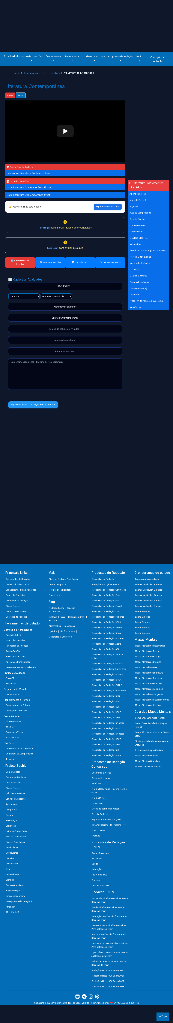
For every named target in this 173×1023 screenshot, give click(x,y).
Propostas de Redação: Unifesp (107, 674)
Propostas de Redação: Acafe (106, 644)
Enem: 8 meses (142, 617)
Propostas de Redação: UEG (106, 696)
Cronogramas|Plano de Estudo (21, 590)
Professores (12, 864)
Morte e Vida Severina (140, 257)
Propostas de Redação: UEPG (106, 712)
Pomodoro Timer (14, 732)
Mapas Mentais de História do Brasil (152, 700)
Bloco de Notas (13, 721)
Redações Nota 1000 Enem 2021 (108, 976)
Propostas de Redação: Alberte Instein (107, 656)
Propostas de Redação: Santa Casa (109, 669)
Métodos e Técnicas (15, 793)
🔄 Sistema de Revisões (50, 262)
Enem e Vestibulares (16, 777)
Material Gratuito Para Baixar (63, 579)
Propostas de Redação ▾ (120, 58)
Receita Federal (100, 814)
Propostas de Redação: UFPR (106, 718)
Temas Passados (100, 853)
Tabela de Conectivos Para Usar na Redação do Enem (108, 963)
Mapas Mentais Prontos (146, 756)
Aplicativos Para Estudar (18, 662)
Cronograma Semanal (16, 710)
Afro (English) (12, 912)
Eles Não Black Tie (138, 238)
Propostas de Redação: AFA (105, 649)
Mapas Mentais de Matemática (150, 646)
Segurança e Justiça (101, 773)
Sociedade (97, 858)
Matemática (55, 626)
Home (16, 73)
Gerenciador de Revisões (18, 579)
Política (96, 880)
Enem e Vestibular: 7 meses (148, 595)
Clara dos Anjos (137, 225)
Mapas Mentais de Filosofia (148, 683)
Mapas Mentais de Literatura (149, 673)
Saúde (95, 864)
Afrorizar (10, 907)
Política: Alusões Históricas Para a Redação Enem (108, 936)
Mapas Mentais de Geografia (149, 694)
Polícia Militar (98, 798)
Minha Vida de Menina (139, 263)
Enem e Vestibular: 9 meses (148, 584)
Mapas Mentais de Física (147, 651)
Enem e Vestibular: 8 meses (148, 590)
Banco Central (99, 830)
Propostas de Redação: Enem (106, 595)
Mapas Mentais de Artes (146, 667)
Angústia (133, 206)
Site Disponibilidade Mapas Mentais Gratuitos (151, 743)
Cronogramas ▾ (53, 58)
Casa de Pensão (137, 219)
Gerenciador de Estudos (17, 584)
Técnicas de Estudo (15, 657)
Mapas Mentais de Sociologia (149, 689)
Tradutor (10, 759)
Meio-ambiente (99, 875)
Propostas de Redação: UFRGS (107, 628)
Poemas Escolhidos (139, 282)
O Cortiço (134, 269)
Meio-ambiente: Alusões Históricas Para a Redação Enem (108, 927)
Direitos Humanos (101, 778)
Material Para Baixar (16, 611)
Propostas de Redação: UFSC (106, 728)
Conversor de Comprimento (19, 754)
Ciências (10, 880)
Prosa (20, 95)
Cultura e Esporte (100, 885)
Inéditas (96, 836)
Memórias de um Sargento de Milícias (147, 250)
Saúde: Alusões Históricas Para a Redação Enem (107, 909)
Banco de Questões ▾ (32, 58)
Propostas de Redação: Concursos (109, 590)
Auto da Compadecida (140, 213)
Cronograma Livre (34, 73)
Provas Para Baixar (15, 842)
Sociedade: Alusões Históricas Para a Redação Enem (109, 900)
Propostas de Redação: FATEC (107, 685)
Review (9, 815)
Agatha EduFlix (13, 635)
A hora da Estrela (137, 194)
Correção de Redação (157, 59)
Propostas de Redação (17, 601)
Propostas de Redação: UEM (106, 701)
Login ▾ (139, 58)
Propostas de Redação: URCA (106, 680)
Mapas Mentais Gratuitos (147, 761)
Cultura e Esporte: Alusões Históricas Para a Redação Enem (109, 945)
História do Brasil (77, 617)
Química (53, 631)
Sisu (8, 869)
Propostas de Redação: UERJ (106, 622)
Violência (96, 784)
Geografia (54, 637)
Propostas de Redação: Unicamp (108, 638)
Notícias (10, 858)
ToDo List (10, 727)
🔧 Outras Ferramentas (110, 262)
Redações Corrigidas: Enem (105, 584)
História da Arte (68, 631)
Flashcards (11, 683)
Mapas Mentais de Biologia (148, 657)
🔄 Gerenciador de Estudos (20, 262)
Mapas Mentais (13, 606)
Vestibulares (12, 847)
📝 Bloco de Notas (80, 262)
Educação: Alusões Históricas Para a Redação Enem (109, 918)
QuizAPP (10, 678)
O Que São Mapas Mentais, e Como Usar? (151, 734)
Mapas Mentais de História (148, 705)
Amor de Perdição (138, 200)
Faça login (44, 228)
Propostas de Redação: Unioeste (108, 723)
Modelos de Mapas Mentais (148, 766)
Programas (11, 810)
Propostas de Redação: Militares (108, 617)
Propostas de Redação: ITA (105, 611)
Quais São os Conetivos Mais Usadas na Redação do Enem (109, 954)
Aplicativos (11, 804)
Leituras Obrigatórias (16, 831)
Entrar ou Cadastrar (107, 206)
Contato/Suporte (57, 584)
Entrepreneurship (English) (19, 901)
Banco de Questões (15, 595)
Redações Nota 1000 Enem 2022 (108, 981)
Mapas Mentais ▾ (72, 58)
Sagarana (134, 295)
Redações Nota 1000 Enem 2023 (108, 987)
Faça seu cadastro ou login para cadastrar (34, 405)
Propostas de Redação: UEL (105, 707)
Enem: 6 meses (142, 628)
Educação (97, 869)
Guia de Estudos (14, 783)
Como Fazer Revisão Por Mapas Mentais (150, 725)
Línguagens (69, 626)
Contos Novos (136, 232)
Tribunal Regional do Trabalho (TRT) (109, 825)
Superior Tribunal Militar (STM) (107, 819)
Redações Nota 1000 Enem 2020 (108, 970)
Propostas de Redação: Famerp (107, 664)
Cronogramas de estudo (147, 579)
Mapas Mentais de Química (148, 662)
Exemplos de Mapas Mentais (149, 750)
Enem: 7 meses (142, 622)
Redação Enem (56, 608)
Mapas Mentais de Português (149, 678)
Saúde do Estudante (16, 799)
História (53, 621)
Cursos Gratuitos (14, 885)
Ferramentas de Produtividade (21, 667)
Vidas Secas (135, 307)
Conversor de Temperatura (19, 748)
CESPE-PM (97, 803)
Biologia (53, 617)
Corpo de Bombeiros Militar (105, 809)
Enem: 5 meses (142, 633)
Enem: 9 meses (142, 611)
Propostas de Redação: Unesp (107, 633)
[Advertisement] (86, 22)
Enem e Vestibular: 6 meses (148, 601)
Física (63, 617)
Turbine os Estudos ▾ (94, 58)
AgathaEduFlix (13, 651)
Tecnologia (11, 820)
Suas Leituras (12, 737)
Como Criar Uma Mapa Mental (150, 718)
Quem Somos (55, 595)
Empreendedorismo (16, 896)
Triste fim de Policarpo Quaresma (146, 301)
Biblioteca (11, 826)
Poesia (10, 95)
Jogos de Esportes (15, 891)
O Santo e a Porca (138, 276)
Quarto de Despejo (138, 288)
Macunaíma (135, 244)
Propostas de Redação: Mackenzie (109, 691)
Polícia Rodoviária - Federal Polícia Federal (109, 791)
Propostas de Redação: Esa (105, 601)
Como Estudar (13, 772)
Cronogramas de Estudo (18, 705)
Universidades (13, 874)
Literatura (54, 73)
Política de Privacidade (60, 590)
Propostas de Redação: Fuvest (107, 606)
